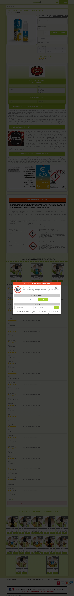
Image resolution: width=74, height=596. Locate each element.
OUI (43, 299)
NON (31, 299)
